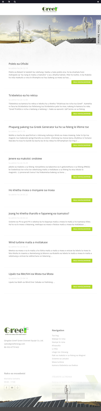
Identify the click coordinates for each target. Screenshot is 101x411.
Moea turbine (58, 370)
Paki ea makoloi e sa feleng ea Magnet (68, 363)
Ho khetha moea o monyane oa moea (32, 190)
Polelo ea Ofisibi (18, 64)
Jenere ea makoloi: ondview (25, 158)
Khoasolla (56, 353)
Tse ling (55, 343)
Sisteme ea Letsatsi (60, 366)
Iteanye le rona (58, 350)
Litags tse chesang (60, 360)
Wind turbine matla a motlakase (28, 242)
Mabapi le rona (58, 346)
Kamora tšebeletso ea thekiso (65, 373)
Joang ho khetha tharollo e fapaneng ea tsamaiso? (39, 213)
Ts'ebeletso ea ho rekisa (23, 95)
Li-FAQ (55, 356)
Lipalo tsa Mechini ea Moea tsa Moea (31, 274)
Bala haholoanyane (81, 82)
